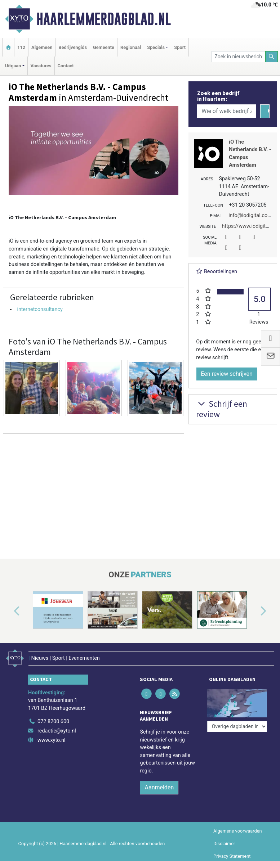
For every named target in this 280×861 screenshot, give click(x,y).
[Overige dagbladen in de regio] (237, 726)
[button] (8, 611)
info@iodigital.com (250, 215)
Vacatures (41, 65)
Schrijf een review (221, 409)
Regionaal (130, 47)
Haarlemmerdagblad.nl (103, 19)
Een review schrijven (227, 373)
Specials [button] (156, 47)
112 (21, 47)
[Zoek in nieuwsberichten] (239, 56)
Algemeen (41, 47)
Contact (66, 65)
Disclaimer (224, 843)
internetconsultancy (39, 309)
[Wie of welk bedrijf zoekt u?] (226, 111)
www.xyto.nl (51, 740)
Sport (180, 47)
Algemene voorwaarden (237, 831)
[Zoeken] (271, 56)
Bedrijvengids (72, 47)
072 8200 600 (53, 721)
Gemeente (103, 47)
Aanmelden (159, 787)
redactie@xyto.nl (56, 731)
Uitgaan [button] (13, 65)
